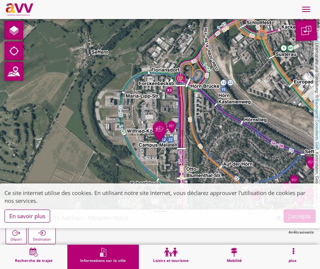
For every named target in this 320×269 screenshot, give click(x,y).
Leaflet (317, 36)
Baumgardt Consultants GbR (317, 124)
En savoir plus (27, 216)
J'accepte (300, 216)
